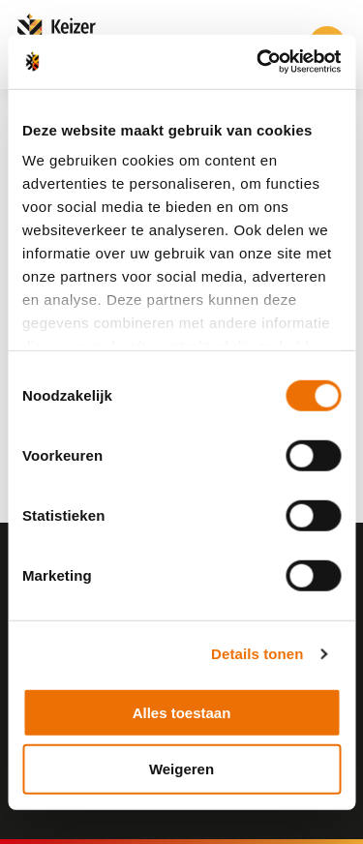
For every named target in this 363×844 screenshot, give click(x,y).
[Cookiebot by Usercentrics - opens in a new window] (258, 62)
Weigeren (181, 769)
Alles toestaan (182, 712)
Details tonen (257, 654)
